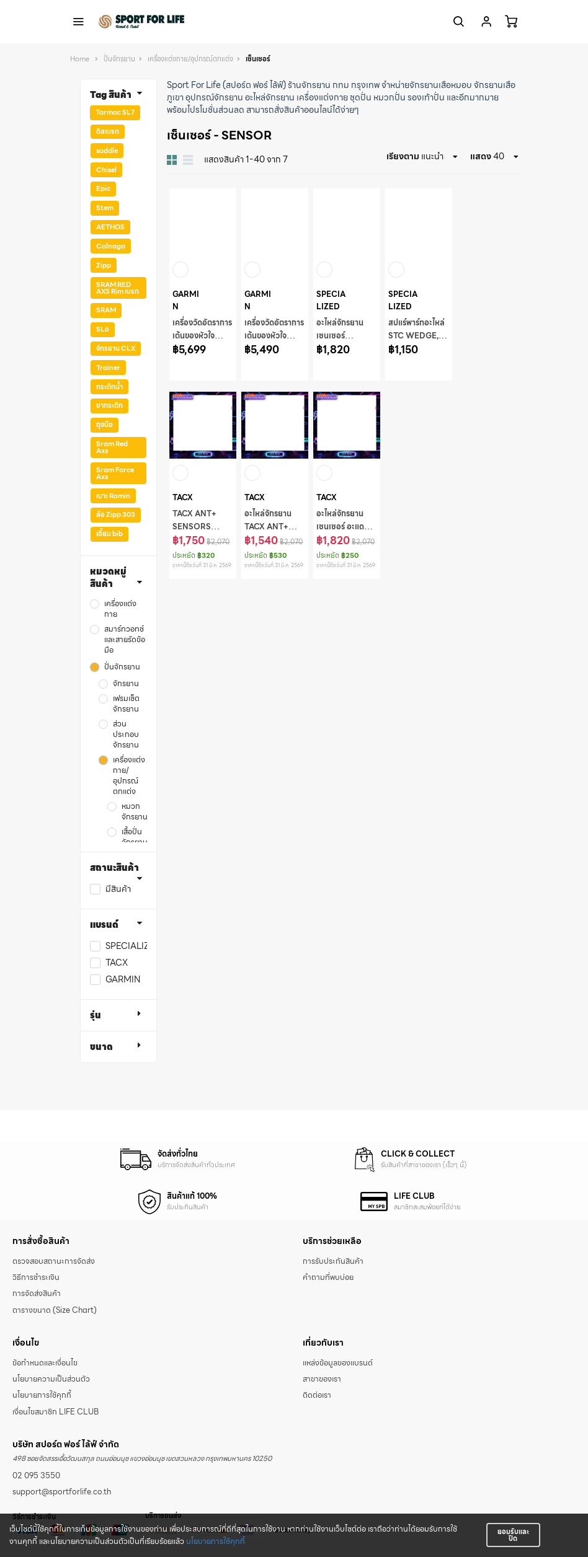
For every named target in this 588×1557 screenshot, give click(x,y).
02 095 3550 (36, 1476)
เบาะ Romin (113, 495)
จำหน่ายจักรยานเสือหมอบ (426, 85)
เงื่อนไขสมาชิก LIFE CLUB (55, 1412)
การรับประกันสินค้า (333, 1261)
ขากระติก (109, 405)
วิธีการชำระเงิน (36, 1277)
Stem (105, 207)
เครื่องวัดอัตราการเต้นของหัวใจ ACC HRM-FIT (202, 336)
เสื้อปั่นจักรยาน (135, 837)
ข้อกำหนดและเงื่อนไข (45, 1363)
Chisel (106, 169)
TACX (116, 963)
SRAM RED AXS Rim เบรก (117, 288)
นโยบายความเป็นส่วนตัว (51, 1379)
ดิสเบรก (107, 131)
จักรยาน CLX (115, 348)
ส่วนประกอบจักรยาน (126, 735)
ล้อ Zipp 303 (115, 514)
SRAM (106, 309)
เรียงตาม (402, 156)
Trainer (108, 367)
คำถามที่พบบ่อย (328, 1277)
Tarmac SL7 (115, 112)
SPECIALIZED (133, 946)
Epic (103, 188)
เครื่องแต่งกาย (322, 97)
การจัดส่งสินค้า (36, 1293)
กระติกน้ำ (109, 386)
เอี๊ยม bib (109, 533)
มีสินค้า (118, 889)
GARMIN (122, 979)
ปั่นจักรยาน (119, 59)
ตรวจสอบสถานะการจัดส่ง (53, 1261)
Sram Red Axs (112, 447)
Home (79, 59)
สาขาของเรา (322, 1379)
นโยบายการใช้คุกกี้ (215, 1541)
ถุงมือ (104, 424)
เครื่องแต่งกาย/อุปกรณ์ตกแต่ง (190, 59)
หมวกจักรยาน (135, 812)
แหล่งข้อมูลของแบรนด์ (338, 1363)
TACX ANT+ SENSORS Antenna (194, 527)
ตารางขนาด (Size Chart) (54, 1310)
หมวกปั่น (389, 97)
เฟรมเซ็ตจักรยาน (126, 704)
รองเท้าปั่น (426, 97)
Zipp (103, 265)
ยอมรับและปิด (513, 1535)
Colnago (110, 246)
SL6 (102, 329)
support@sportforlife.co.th (61, 1492)
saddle (107, 150)
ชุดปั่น (361, 97)
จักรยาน (126, 684)
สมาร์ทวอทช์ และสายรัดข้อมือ (124, 640)
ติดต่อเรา (317, 1395)
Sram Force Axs (115, 473)
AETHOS (110, 226)
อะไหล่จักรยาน (270, 97)
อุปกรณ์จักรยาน (214, 97)
